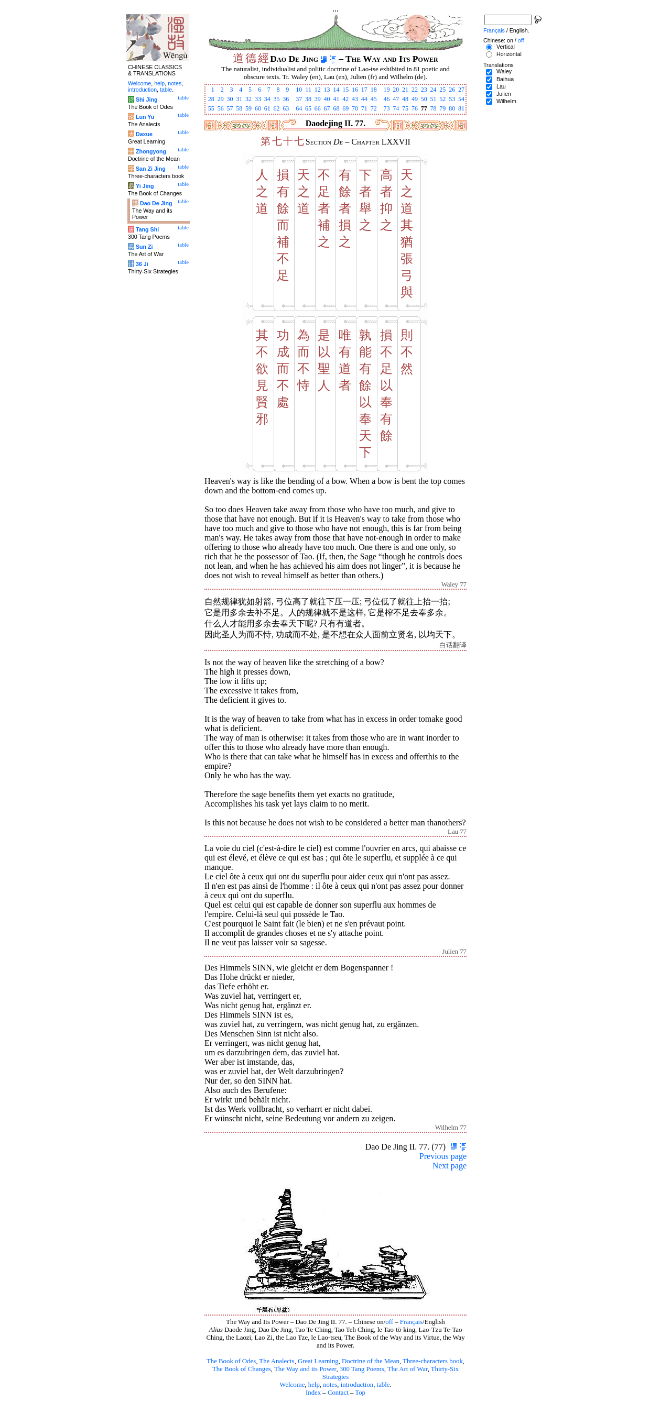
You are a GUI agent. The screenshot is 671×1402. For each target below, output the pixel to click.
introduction (357, 1384)
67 (327, 108)
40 (327, 99)
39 (318, 99)
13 (327, 89)
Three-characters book (433, 1361)
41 (336, 99)
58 (239, 108)
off (389, 1322)
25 (442, 89)
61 (267, 108)
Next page (449, 1165)
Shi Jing (146, 99)
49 (415, 99)
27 (461, 89)
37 (299, 99)
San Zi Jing (151, 168)
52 (442, 99)
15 (345, 89)
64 (299, 108)
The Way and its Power (305, 1369)
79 (442, 108)
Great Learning (318, 1361)
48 (405, 99)
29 (221, 99)
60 (258, 108)
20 (396, 89)
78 (433, 108)
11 (308, 89)
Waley (504, 71)
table (383, 1384)
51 (433, 99)
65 (308, 108)
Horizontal (509, 54)
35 (277, 99)
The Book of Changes (241, 1369)
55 (211, 108)
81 (461, 108)
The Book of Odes (231, 1361)
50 (424, 99)
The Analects (276, 1361)
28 (211, 99)
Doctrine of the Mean (370, 1361)
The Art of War (407, 1369)
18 (374, 89)
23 (424, 89)
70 (355, 108)
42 (345, 99)
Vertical (505, 46)
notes (330, 1384)
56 (221, 108)
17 (364, 89)
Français (411, 1322)
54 (461, 99)
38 (308, 99)
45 (374, 99)
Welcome (292, 1384)
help (314, 1384)
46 (386, 99)
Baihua (505, 79)
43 (355, 99)
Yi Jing (145, 186)
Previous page (443, 1156)
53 (452, 99)
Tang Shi (147, 229)
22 (415, 89)
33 (258, 99)
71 (364, 108)
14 (336, 89)
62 (277, 108)
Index (313, 1392)
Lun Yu (145, 117)
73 (386, 108)
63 (286, 108)
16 (355, 89)
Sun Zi (144, 247)
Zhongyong (151, 151)
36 (286, 99)
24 (433, 89)
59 (248, 108)
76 (415, 108)
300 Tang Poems (362, 1369)
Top (360, 1392)
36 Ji (142, 264)
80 (452, 108)
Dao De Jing (156, 203)
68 (336, 108)
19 (386, 89)
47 (396, 99)
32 (248, 99)
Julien (503, 94)
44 (364, 99)
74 (396, 108)
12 (318, 89)
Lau (501, 86)
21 (405, 89)
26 (452, 89)
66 (318, 108)
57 (229, 108)
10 (299, 89)
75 (405, 108)
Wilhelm (506, 101)
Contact (338, 1392)
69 (345, 108)
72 (374, 108)
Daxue (144, 134)
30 (229, 99)
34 (267, 99)
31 (239, 99)
